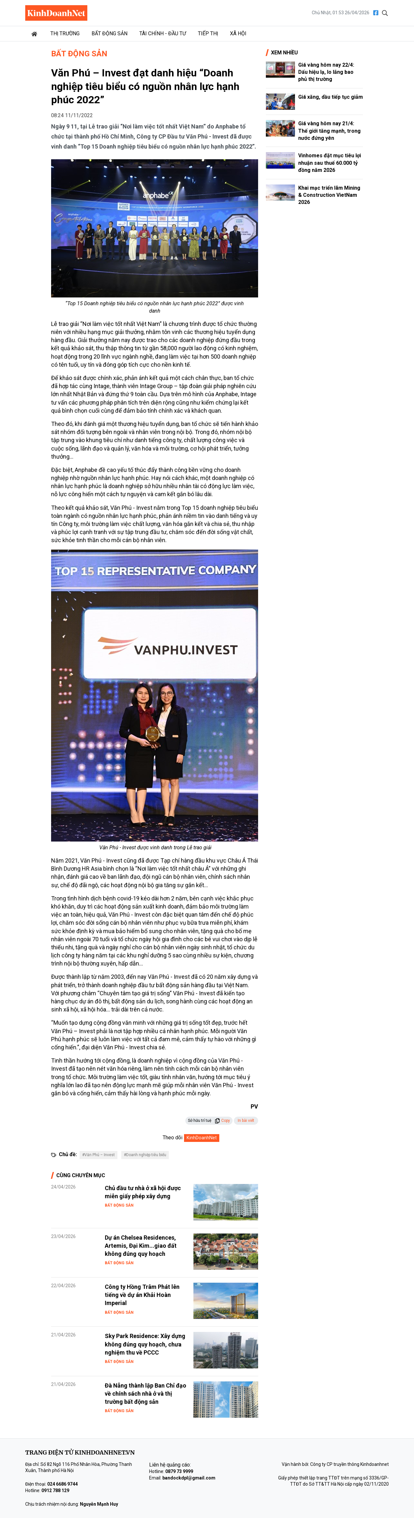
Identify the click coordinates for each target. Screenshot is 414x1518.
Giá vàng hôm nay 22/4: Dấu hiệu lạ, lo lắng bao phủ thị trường (326, 72)
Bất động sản (109, 33)
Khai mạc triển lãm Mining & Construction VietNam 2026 (329, 195)
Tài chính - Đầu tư (162, 33)
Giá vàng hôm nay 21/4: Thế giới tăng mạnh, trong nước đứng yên (329, 130)
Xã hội (238, 33)
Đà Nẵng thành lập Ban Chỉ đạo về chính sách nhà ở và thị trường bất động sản (145, 1393)
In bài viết (246, 1120)
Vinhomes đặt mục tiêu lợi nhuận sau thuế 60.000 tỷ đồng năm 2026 (329, 162)
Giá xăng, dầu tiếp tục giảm (330, 97)
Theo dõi (172, 1137)
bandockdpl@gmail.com (188, 1477)
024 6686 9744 (62, 1484)
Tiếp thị (208, 33)
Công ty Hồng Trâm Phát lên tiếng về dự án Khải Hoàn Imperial (142, 1294)
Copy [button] (222, 1120)
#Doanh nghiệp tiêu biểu (145, 1155)
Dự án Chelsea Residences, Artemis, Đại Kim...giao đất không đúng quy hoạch (141, 1245)
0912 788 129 (55, 1490)
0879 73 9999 (179, 1471)
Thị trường (65, 33)
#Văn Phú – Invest (98, 1155)
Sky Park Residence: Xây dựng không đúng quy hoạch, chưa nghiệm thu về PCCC (145, 1344)
